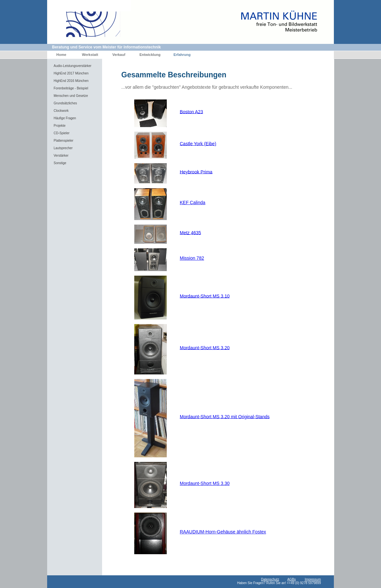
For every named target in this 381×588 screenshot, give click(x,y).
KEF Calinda (192, 202)
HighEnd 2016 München (71, 81)
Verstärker (61, 155)
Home (61, 55)
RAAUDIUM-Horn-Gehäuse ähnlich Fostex (223, 531)
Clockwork (61, 110)
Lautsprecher (63, 148)
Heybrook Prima (196, 171)
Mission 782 (192, 258)
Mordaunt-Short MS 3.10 (205, 295)
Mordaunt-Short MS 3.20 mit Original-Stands (224, 416)
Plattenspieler (63, 140)
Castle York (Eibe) (198, 143)
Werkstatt (90, 55)
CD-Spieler (62, 133)
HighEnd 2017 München (71, 73)
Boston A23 (191, 111)
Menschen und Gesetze (71, 96)
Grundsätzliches (65, 103)
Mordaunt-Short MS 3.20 (205, 347)
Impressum (313, 579)
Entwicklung (150, 55)
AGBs (291, 579)
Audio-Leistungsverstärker (72, 66)
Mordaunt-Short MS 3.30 (205, 483)
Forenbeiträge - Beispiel (71, 88)
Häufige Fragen (65, 118)
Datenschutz (270, 579)
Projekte (60, 125)
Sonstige (60, 163)
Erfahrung (182, 55)
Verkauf (118, 55)
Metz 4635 (190, 232)
